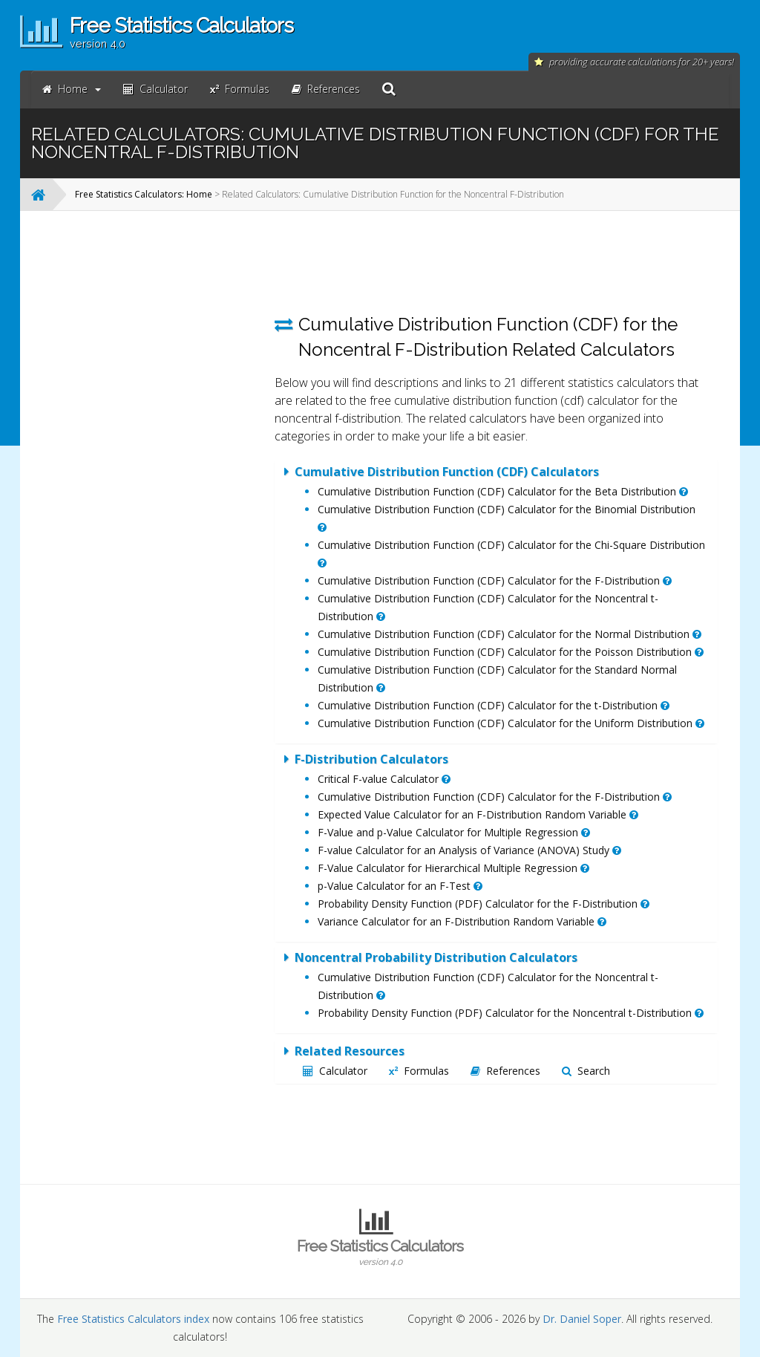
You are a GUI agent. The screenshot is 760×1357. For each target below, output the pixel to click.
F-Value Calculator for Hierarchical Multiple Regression (453, 868)
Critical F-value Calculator (384, 779)
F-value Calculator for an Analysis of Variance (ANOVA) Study (469, 850)
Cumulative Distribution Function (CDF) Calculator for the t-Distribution (493, 705)
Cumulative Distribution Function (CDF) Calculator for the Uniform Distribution (511, 723)
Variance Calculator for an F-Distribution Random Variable (462, 921)
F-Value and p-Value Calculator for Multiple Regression (454, 832)
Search (586, 1071)
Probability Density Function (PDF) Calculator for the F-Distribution (483, 903)
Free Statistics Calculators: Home (143, 194)
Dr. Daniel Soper (582, 1319)
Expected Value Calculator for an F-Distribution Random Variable (478, 814)
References (505, 1071)
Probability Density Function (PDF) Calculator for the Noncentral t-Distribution (511, 1013)
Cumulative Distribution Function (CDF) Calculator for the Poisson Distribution (511, 652)
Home (71, 89)
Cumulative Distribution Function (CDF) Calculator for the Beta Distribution (503, 491)
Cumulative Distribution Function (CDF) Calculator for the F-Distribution (495, 580)
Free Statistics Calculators (380, 1252)
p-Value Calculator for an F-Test (400, 886)
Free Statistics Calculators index (133, 1319)
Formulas (419, 1071)
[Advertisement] (147, 445)
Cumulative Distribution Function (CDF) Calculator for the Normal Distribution (509, 634)
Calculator (335, 1071)
